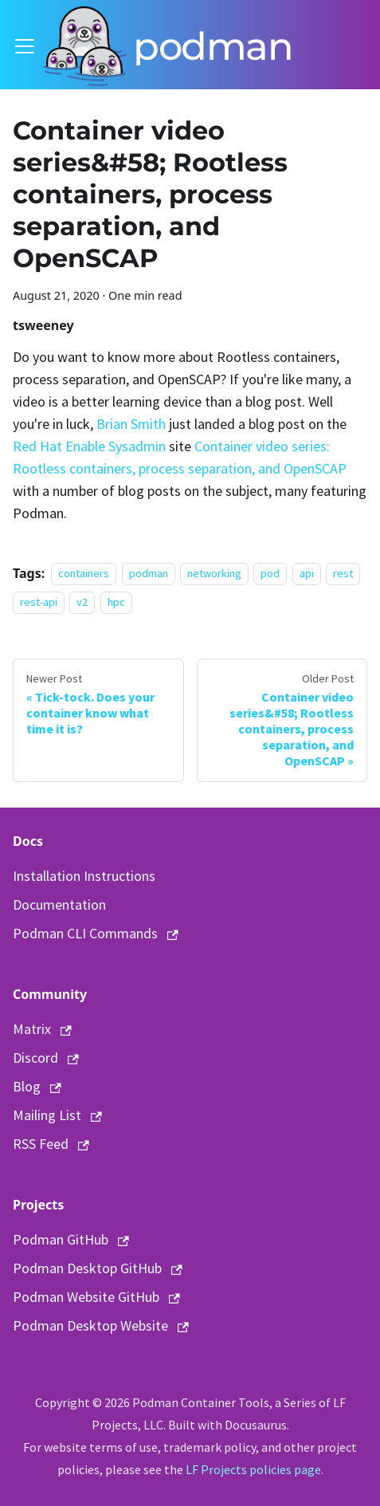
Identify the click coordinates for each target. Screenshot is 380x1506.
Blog (37, 1086)
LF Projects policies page (253, 1469)
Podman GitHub (71, 1239)
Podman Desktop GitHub (97, 1268)
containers (83, 574)
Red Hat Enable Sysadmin (89, 446)
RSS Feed (51, 1143)
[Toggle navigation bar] (25, 46)
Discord (46, 1057)
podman (148, 574)
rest (343, 574)
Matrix (42, 1029)
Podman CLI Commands (95, 933)
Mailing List (57, 1115)
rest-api (38, 603)
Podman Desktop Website (101, 1325)
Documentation (59, 904)
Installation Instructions (84, 876)
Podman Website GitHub (96, 1297)
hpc (116, 603)
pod (270, 574)
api (307, 574)
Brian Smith (131, 424)
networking (214, 574)
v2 (82, 603)
